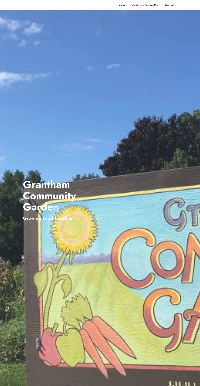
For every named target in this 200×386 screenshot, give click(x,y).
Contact (169, 5)
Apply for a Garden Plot (145, 5)
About (122, 5)
